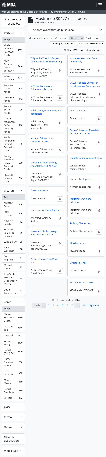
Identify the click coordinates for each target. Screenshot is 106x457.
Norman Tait (13, 328)
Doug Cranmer (13, 373)
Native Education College (13, 317)
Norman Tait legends (80, 179)
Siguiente (94, 305)
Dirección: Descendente (90, 43)
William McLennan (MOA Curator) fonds (13, 125)
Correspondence (39, 190)
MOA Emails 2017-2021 (81, 282)
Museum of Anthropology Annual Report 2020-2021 (43, 233)
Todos (7, 39)
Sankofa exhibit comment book (86, 157)
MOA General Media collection (13, 65)
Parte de (9, 33)
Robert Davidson (13, 390)
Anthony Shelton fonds (82, 223)
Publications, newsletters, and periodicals (46, 112)
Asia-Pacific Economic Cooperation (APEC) (13, 279)
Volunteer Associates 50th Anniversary (83, 60)
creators (9, 190)
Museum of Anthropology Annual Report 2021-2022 (43, 164)
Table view (91, 38)
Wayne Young (13, 343)
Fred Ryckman (13, 213)
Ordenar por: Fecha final (62, 43)
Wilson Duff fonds (13, 78)
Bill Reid (13, 398)
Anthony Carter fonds (13, 88)
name (7, 302)
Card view (77, 38)
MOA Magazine (77, 243)
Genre (8, 427)
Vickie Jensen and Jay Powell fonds (13, 50)
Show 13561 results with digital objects (83, 50)
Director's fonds (13, 99)
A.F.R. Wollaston (13, 249)
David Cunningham (13, 291)
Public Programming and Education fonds (13, 144)
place (7, 407)
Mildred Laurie (13, 267)
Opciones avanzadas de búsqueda (52, 30)
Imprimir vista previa (40, 38)
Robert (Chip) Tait (13, 351)
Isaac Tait (13, 336)
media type (11, 451)
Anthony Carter (13, 204)
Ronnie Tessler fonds (13, 109)
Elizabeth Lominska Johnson (13, 233)
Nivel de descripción (11, 438)
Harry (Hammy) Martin (13, 362)
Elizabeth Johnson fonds (13, 178)
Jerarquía (61, 38)
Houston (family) (13, 222)
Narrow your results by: (13, 21)
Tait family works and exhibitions (81, 200)
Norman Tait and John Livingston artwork (41, 140)
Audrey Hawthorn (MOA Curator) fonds (13, 163)
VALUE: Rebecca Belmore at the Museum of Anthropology (85, 84)
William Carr (13, 242)
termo (8, 417)
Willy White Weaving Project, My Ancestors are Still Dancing (46, 60)
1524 (83, 305)
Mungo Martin (13, 382)
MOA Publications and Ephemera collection (41, 88)
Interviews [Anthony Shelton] (45, 210)
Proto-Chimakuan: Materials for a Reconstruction (84, 132)
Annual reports (77, 110)
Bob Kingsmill (13, 258)
